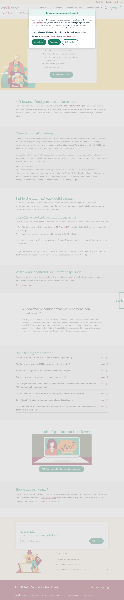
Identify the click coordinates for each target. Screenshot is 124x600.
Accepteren (38, 42)
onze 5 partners (37, 23)
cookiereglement (68, 36)
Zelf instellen (70, 42)
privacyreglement (50, 36)
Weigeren (54, 42)
